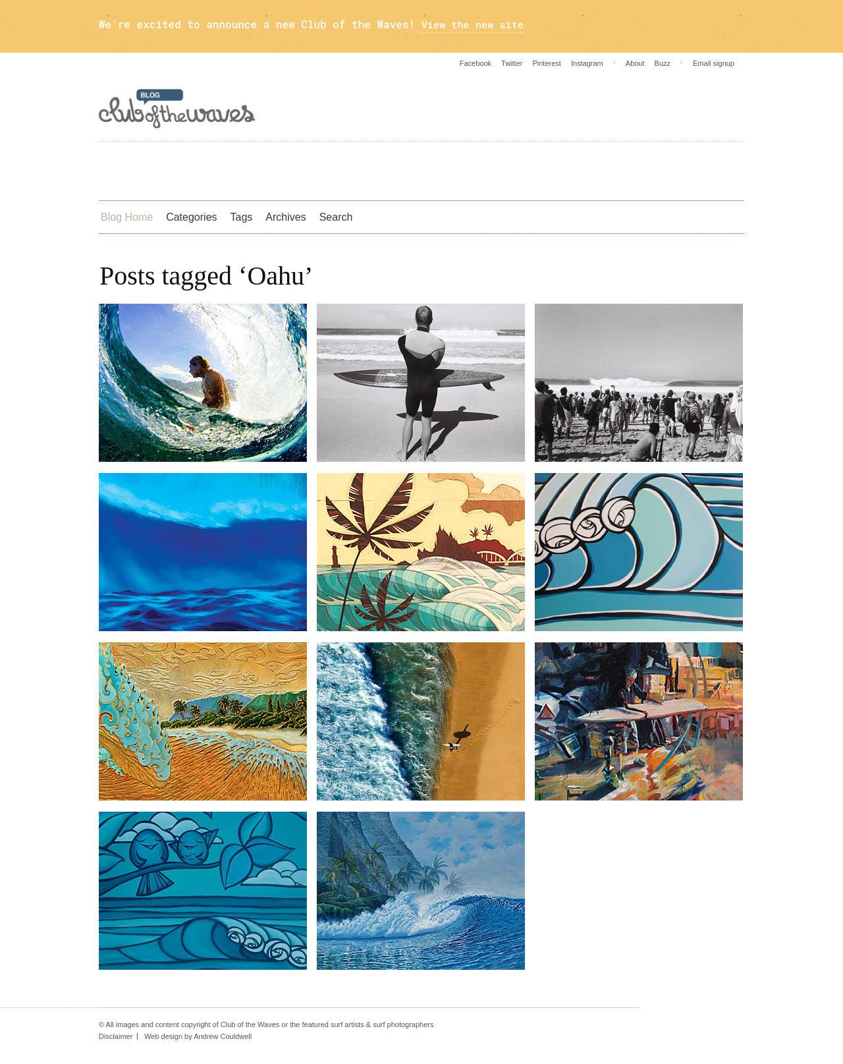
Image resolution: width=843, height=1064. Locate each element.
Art (129, 170)
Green (485, 170)
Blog (543, 170)
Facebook (475, 63)
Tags (242, 217)
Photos (238, 170)
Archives (285, 217)
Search (336, 217)
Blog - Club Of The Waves (177, 108)
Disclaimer (115, 1036)
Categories (191, 217)
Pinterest (546, 63)
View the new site (475, 24)
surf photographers (403, 1024)
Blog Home (127, 217)
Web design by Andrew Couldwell (198, 1036)
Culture (372, 170)
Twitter (511, 63)
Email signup (713, 63)
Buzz (662, 63)
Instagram (587, 63)
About (635, 63)
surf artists (347, 1024)
